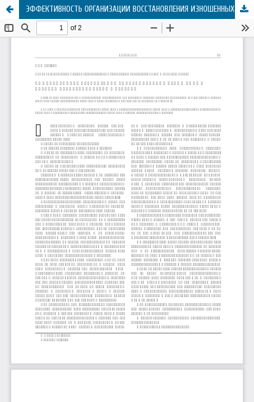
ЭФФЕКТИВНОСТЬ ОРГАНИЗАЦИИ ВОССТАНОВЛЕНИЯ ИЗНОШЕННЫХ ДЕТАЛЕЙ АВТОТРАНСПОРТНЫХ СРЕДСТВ (140, 9)
